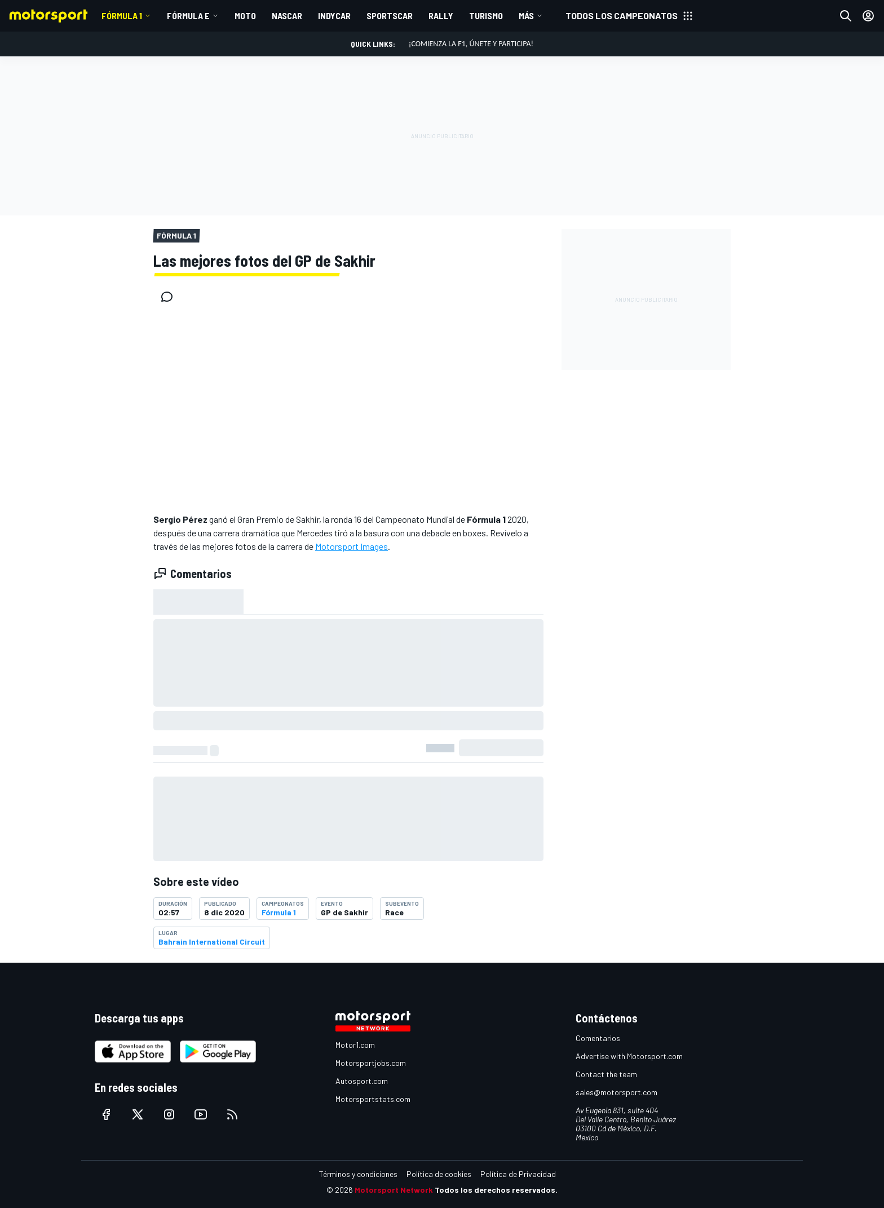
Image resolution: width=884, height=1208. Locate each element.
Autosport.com (361, 1081)
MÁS (526, 15)
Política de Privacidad (518, 1174)
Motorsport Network (394, 1189)
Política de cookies (438, 1174)
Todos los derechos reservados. (496, 1189)
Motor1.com (355, 1045)
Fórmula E (188, 15)
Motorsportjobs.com (370, 1063)
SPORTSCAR (389, 15)
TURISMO (486, 15)
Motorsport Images (351, 546)
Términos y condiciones (358, 1174)
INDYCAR (334, 15)
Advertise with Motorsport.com (629, 1056)
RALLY (440, 15)
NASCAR (287, 15)
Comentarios (598, 1038)
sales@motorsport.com (616, 1092)
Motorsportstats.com (372, 1099)
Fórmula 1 (121, 15)
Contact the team (606, 1074)
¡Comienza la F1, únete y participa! (471, 44)
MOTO (245, 15)
